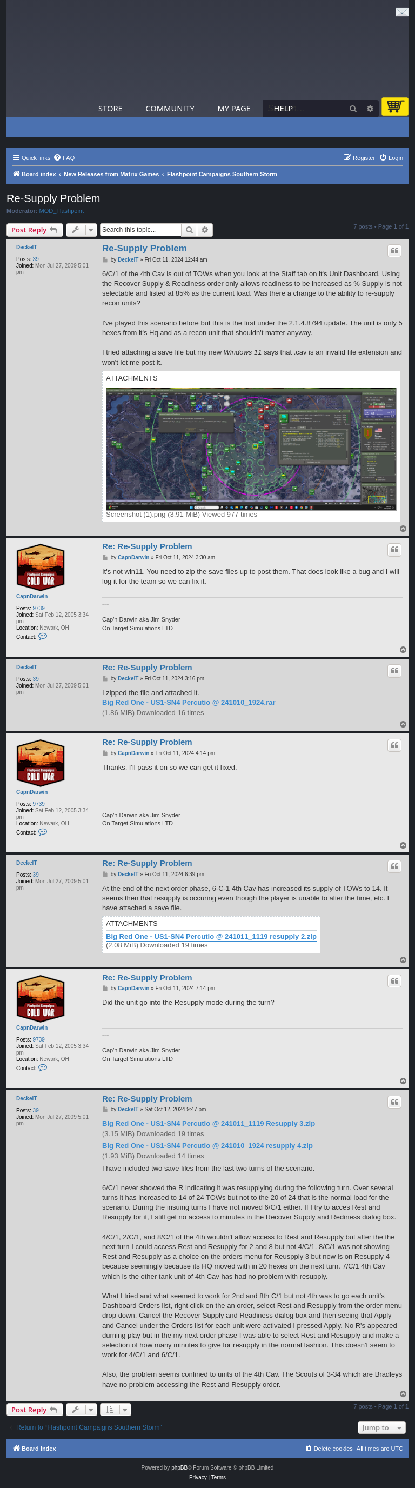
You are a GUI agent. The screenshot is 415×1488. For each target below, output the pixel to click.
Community (169, 108)
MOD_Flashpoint (61, 211)
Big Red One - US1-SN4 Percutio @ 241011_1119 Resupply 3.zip (208, 1123)
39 (36, 259)
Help (283, 108)
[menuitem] (64, 157)
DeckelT (26, 247)
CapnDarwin (32, 596)
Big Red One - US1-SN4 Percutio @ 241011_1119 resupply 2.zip (211, 936)
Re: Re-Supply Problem (147, 546)
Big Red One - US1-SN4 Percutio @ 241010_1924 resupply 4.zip (207, 1146)
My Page (234, 108)
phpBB (179, 1468)
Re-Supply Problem (53, 198)
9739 (39, 608)
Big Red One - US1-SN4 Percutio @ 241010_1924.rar (188, 702)
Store (110, 108)
